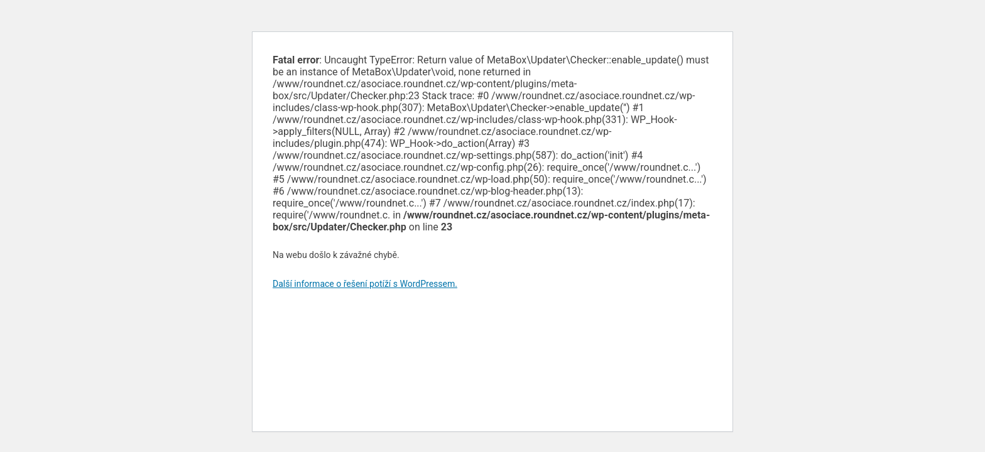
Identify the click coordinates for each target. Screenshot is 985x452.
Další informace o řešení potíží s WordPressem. (365, 284)
